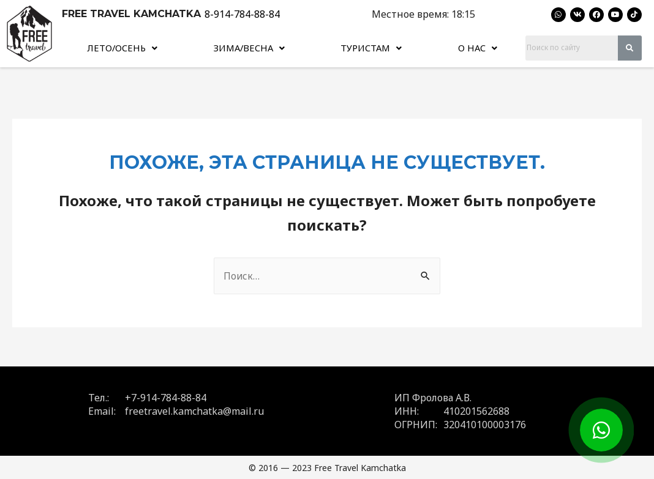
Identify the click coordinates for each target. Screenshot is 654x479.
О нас (478, 47)
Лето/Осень (122, 47)
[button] (122, 47)
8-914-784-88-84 (242, 14)
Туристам (373, 47)
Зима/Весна (249, 47)
